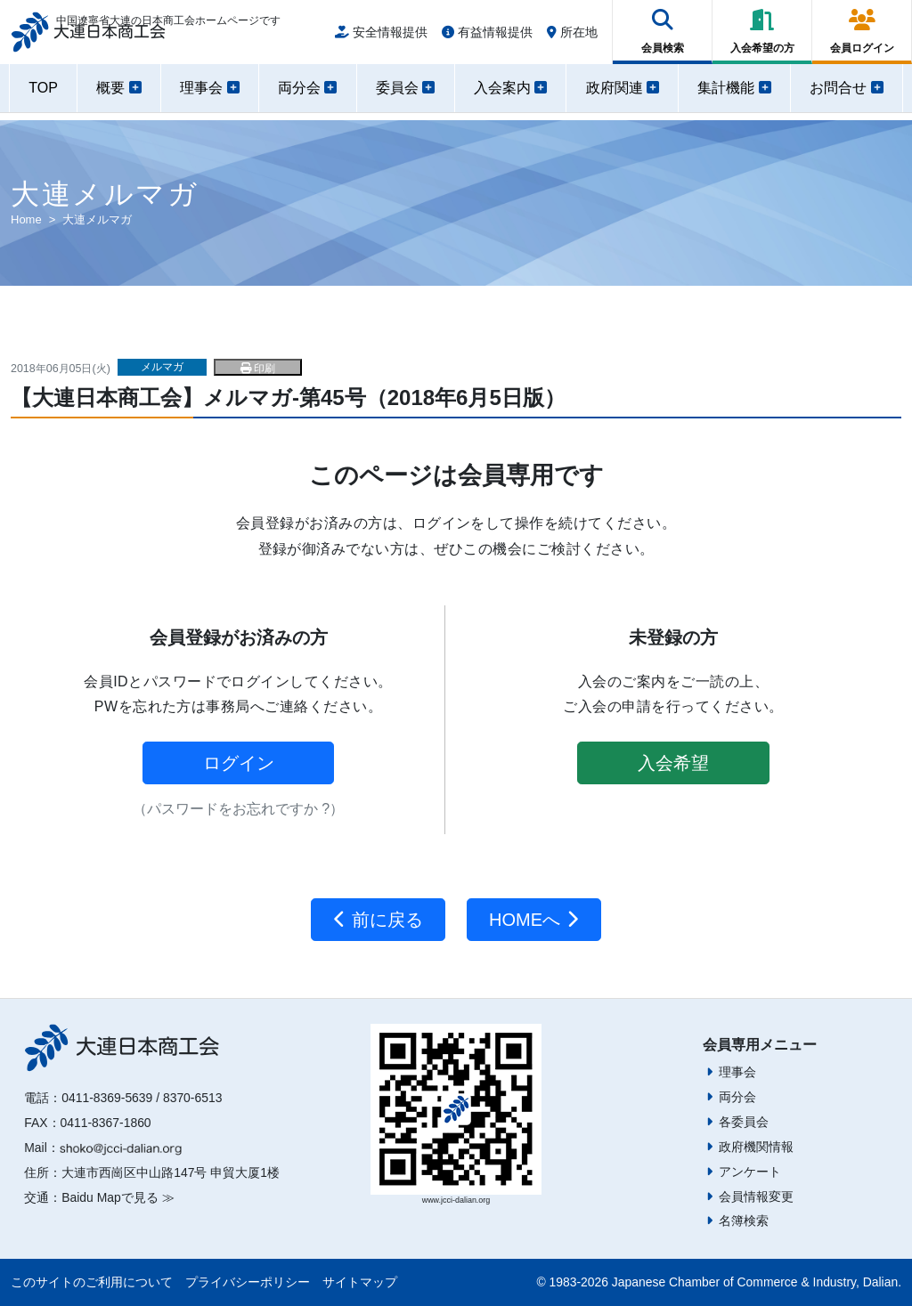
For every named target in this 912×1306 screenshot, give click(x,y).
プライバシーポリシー (247, 1282)
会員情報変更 (756, 1196)
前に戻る (378, 919)
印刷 (257, 368)
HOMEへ (534, 919)
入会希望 (673, 763)
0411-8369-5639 (106, 1098)
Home (26, 219)
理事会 (737, 1072)
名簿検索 (744, 1220)
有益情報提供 (487, 37)
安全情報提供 (381, 37)
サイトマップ (359, 1282)
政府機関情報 (756, 1147)
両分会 (737, 1097)
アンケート (750, 1171)
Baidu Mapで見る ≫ (117, 1197)
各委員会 (744, 1122)
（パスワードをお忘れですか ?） (238, 808)
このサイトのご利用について (92, 1282)
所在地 (572, 37)
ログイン (238, 763)
